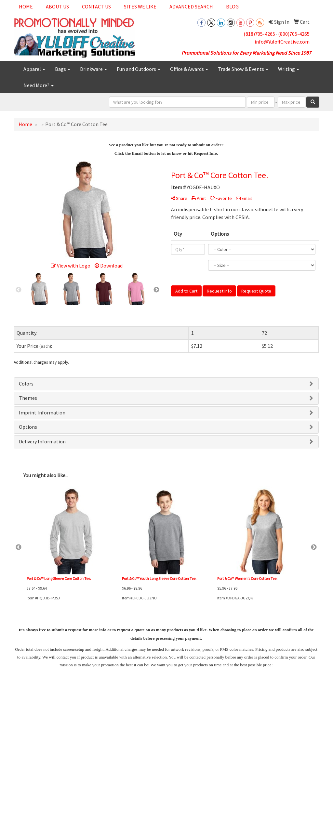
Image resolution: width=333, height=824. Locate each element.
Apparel (34, 69)
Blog (232, 6)
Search (72, 713)
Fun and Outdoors (138, 69)
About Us (57, 6)
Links (70, 723)
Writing (288, 69)
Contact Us (96, 6)
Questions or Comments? (42, 753)
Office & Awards (189, 69)
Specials (21, 741)
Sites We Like (140, 6)
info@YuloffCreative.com (282, 41)
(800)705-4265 (294, 34)
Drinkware (93, 69)
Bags (62, 69)
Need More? (38, 85)
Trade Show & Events (243, 69)
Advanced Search (191, 6)
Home (26, 6)
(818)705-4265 (259, 34)
